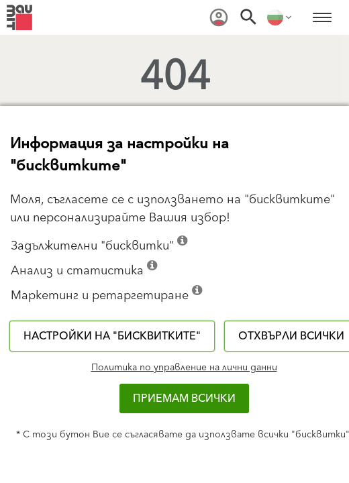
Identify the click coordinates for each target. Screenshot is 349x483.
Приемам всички (184, 398)
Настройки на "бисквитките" (112, 336)
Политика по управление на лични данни (184, 368)
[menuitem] (219, 17)
